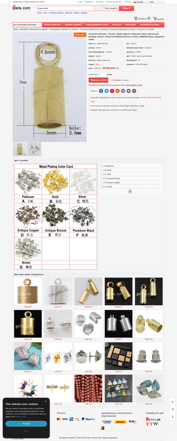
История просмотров (114, 2)
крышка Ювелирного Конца (122, 29)
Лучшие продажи (73, 24)
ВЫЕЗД (160, 19)
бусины (76, 13)
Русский (140, 2)
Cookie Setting (18, 439)
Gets (21, 7)
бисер (39, 13)
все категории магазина (25, 25)
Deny (26, 431)
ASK (172, 409)
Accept (26, 423)
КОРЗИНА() (144, 19)
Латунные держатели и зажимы (94, 29)
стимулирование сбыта (96, 24)
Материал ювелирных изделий (34, 29)
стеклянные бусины (56, 13)
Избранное (89, 2)
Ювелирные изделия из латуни (64, 29)
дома (15, 29)
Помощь (127, 2)
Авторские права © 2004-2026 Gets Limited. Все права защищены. (88, 438)
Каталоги (116, 24)
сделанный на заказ (149, 24)
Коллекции (130, 24)
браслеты (68, 13)
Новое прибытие (52, 24)
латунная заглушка (145, 29)
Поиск (126, 8)
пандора (84, 13)
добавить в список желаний (120, 80)
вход (80, 2)
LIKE (172, 401)
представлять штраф (134, 85)
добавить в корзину (98, 80)
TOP (172, 416)
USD (152, 2)
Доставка (99, 2)
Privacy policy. (21, 417)
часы (45, 13)
